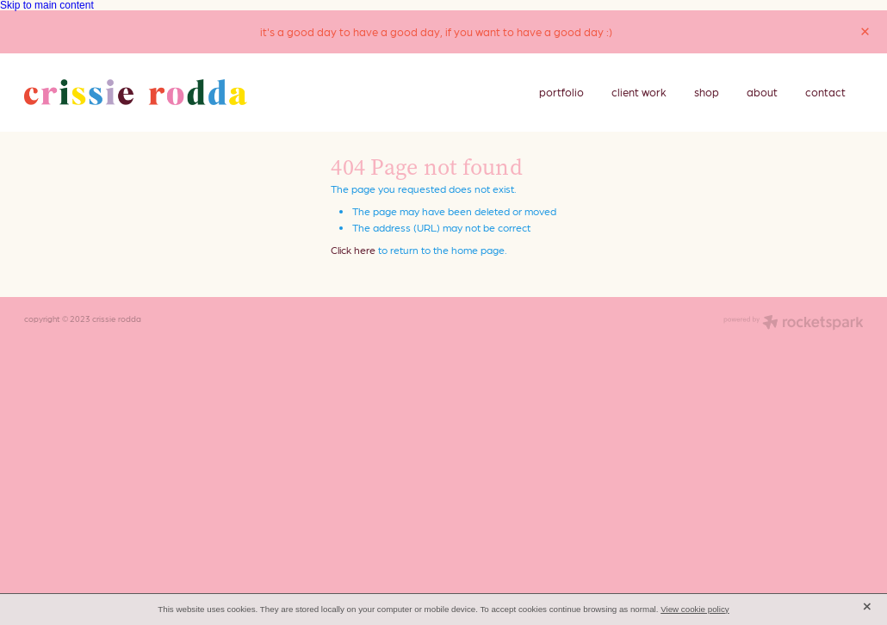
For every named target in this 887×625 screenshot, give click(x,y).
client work (639, 91)
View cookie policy (695, 609)
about (762, 91)
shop (706, 91)
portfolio (561, 91)
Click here (353, 250)
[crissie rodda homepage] (192, 92)
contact (825, 91)
